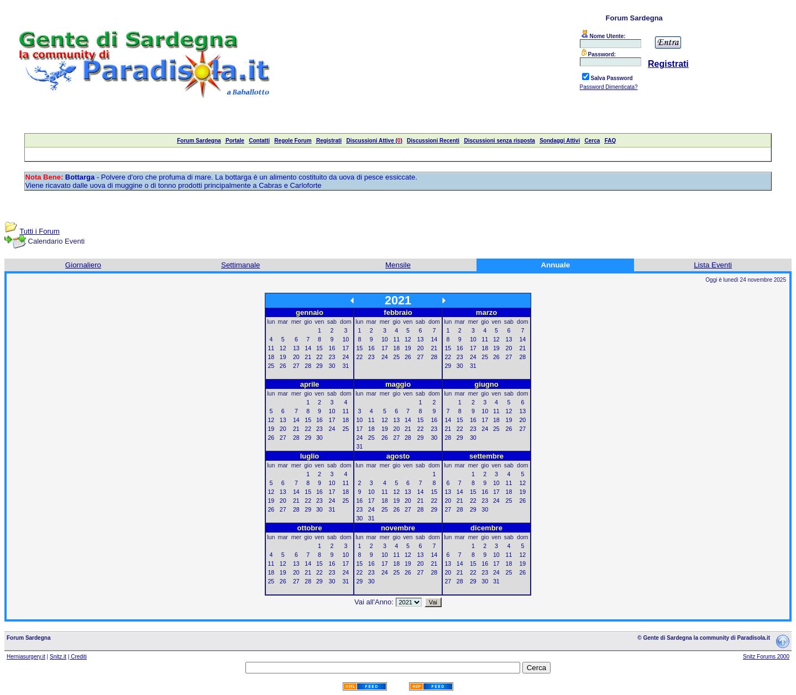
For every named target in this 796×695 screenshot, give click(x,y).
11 (271, 348)
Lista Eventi (713, 265)
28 (308, 365)
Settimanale (240, 265)
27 (296, 365)
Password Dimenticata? (609, 87)
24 (345, 357)
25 (271, 365)
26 (283, 365)
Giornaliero (83, 265)
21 (308, 357)
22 (319, 357)
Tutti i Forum (39, 231)
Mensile (398, 265)
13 (296, 348)
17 (345, 348)
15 (319, 348)
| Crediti (77, 657)
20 (296, 357)
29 (319, 365)
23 (332, 357)
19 (283, 357)
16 (332, 348)
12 (283, 348)
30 (332, 365)
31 (345, 365)
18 (271, 357)
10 (345, 339)
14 (308, 348)
